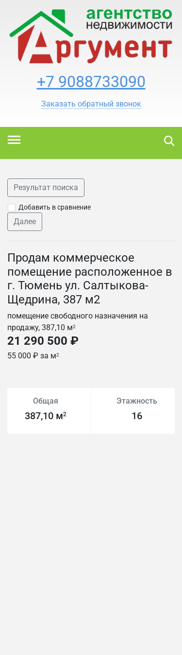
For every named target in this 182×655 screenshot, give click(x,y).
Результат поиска (46, 187)
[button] (91, 104)
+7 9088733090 (91, 81)
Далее (25, 221)
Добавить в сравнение (54, 207)
